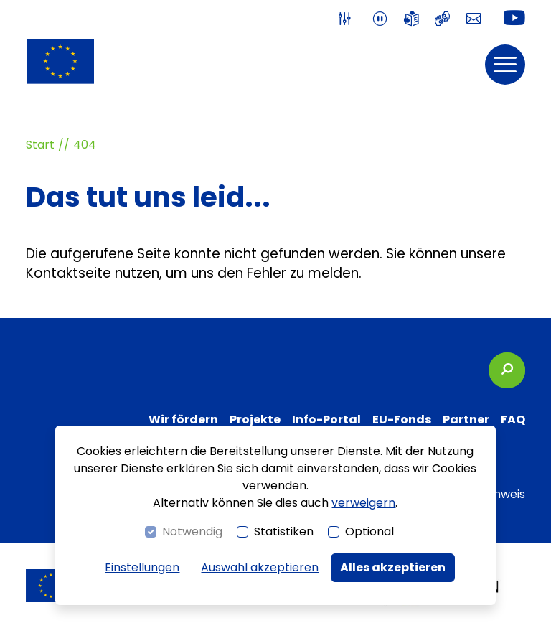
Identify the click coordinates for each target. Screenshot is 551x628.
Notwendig (192, 531)
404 (84, 144)
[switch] (347, 19)
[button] (505, 64)
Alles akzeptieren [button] (393, 567)
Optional (369, 531)
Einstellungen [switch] (142, 567)
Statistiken (284, 531)
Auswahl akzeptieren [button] (260, 567)
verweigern (363, 503)
